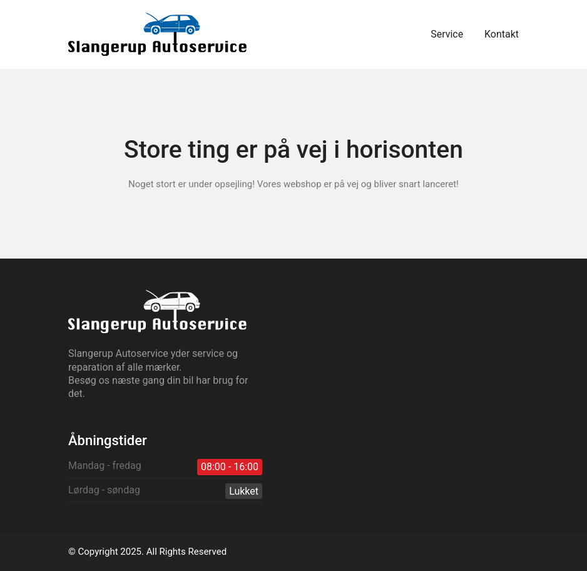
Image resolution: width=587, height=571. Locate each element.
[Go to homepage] (157, 34)
